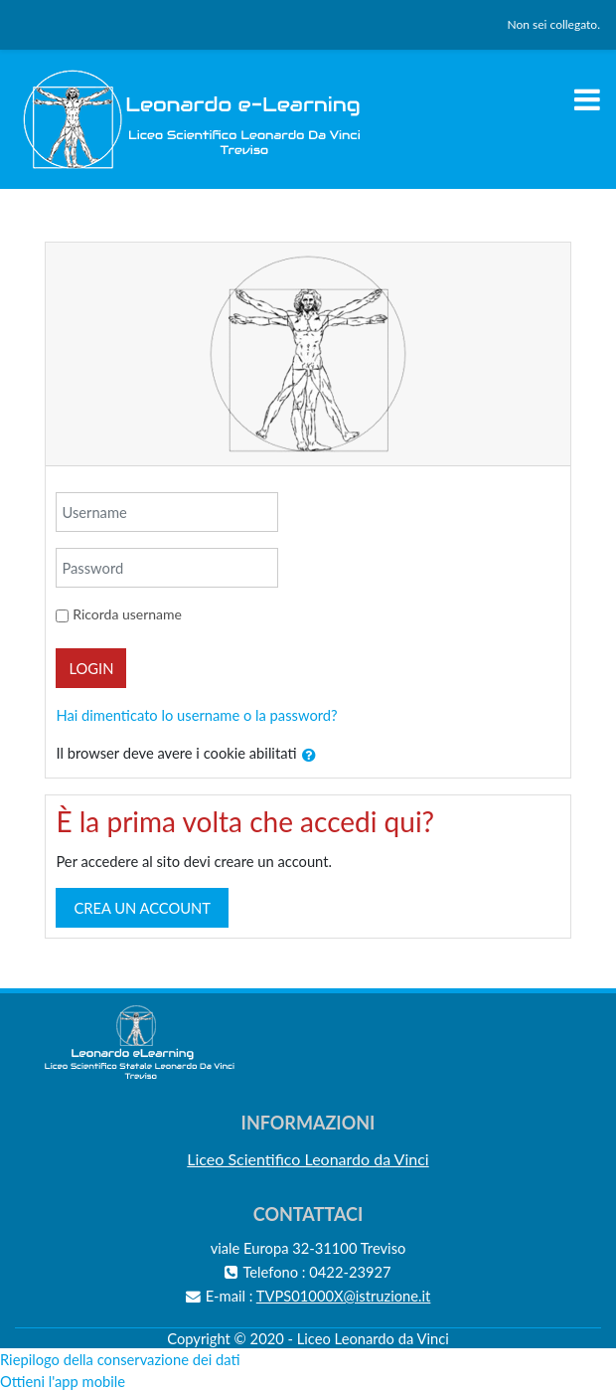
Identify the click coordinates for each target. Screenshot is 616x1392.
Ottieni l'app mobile (62, 1381)
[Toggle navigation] (587, 99)
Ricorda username (127, 614)
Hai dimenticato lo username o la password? (196, 715)
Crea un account (142, 908)
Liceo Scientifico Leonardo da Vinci (307, 1158)
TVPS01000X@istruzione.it (343, 1296)
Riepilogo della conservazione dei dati (120, 1359)
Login (91, 668)
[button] (309, 756)
